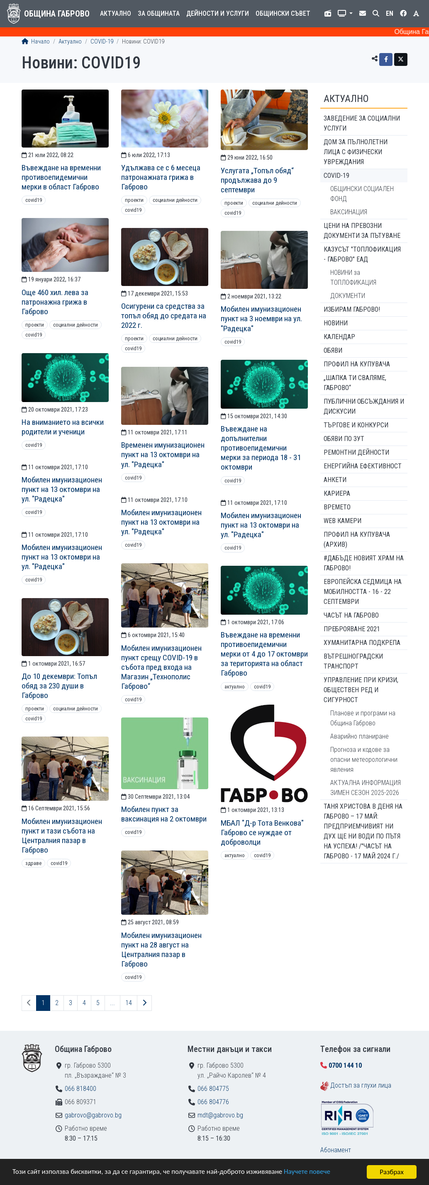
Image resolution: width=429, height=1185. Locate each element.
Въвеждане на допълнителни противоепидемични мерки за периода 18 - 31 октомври (261, 448)
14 (128, 1003)
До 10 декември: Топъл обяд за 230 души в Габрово (59, 685)
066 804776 (213, 1102)
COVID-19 (101, 41)
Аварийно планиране (359, 736)
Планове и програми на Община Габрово (362, 718)
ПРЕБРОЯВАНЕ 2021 (352, 629)
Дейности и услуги (217, 13)
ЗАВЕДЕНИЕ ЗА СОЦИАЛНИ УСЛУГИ (362, 123)
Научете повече (308, 1172)
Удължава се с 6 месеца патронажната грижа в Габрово (160, 177)
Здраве (33, 863)
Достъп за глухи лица (360, 1085)
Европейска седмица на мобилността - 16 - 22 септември (363, 592)
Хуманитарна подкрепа (362, 643)
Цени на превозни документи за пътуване (362, 231)
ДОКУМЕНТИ (347, 296)
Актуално (115, 13)
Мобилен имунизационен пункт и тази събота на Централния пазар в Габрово (62, 836)
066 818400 (80, 1089)
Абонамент (335, 1150)
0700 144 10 (345, 1065)
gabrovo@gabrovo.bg (93, 1115)
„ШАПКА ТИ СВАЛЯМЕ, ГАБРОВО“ (355, 383)
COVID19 (33, 200)
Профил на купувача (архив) (357, 539)
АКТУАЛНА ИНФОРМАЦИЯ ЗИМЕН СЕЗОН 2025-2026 (365, 788)
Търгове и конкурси (356, 425)
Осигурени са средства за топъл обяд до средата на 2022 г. (163, 315)
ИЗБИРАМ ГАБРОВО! (352, 309)
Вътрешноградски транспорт (353, 661)
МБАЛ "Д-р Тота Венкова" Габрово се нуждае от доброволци (262, 832)
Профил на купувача (357, 364)
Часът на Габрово (351, 615)
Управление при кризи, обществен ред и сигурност (361, 690)
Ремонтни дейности (356, 452)
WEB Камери (342, 521)
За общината (159, 13)
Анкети (335, 480)
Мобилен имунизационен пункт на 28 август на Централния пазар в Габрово (161, 950)
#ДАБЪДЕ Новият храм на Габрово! (364, 563)
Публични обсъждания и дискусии (364, 406)
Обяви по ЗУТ (344, 439)
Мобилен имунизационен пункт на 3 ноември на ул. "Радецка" (261, 318)
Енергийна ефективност (363, 466)
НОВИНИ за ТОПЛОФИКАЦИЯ (353, 277)
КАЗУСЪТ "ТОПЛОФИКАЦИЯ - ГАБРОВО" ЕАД (362, 254)
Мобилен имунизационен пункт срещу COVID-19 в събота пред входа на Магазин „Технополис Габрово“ (161, 667)
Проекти (134, 200)
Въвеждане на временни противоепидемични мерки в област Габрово (61, 177)
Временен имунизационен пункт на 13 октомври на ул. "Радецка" (163, 454)
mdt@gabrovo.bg (220, 1115)
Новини (336, 323)
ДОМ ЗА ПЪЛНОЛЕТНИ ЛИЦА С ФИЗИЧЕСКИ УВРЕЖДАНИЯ (356, 152)
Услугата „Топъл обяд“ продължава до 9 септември (257, 180)
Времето (337, 507)
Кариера (337, 493)
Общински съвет (283, 13)
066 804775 (213, 1089)
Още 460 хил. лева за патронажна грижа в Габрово (55, 302)
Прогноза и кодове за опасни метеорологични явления (363, 759)
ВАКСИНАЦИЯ (348, 212)
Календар (339, 337)
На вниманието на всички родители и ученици (63, 426)
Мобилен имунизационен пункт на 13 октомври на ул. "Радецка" (62, 489)
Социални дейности (175, 200)
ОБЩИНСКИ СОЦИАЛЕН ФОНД (362, 194)
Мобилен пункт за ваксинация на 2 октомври (164, 814)
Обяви (333, 350)
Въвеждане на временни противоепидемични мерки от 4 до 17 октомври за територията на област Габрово (264, 654)
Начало (36, 41)
